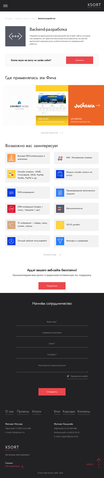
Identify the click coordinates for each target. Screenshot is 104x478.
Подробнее (52, 285)
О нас (9, 411)
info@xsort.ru (18, 432)
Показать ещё (52, 254)
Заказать (79, 60)
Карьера (69, 411)
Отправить (52, 391)
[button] (6, 105)
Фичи (33, 18)
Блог (57, 411)
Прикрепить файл (77, 376)
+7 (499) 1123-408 (23, 428)
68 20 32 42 (72, 432)
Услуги (26, 18)
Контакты (83, 411)
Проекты (23, 411)
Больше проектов (52, 132)
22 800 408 (70, 428)
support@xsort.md (69, 436)
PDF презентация (14, 466)
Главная (18, 18)
